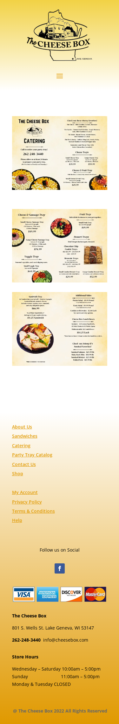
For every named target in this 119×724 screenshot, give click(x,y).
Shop (17, 473)
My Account (25, 492)
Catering (21, 445)
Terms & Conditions (33, 511)
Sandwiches (24, 436)
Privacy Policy (27, 502)
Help (17, 520)
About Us (22, 427)
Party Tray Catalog (32, 455)
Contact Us (24, 464)
